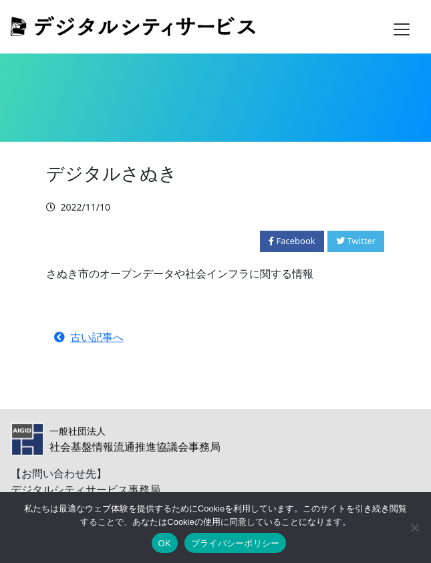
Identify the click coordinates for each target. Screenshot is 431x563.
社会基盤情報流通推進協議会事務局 (135, 439)
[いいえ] (414, 527)
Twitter (356, 241)
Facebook (292, 241)
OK (164, 543)
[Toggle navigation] (401, 29)
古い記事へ (89, 337)
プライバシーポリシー (235, 543)
